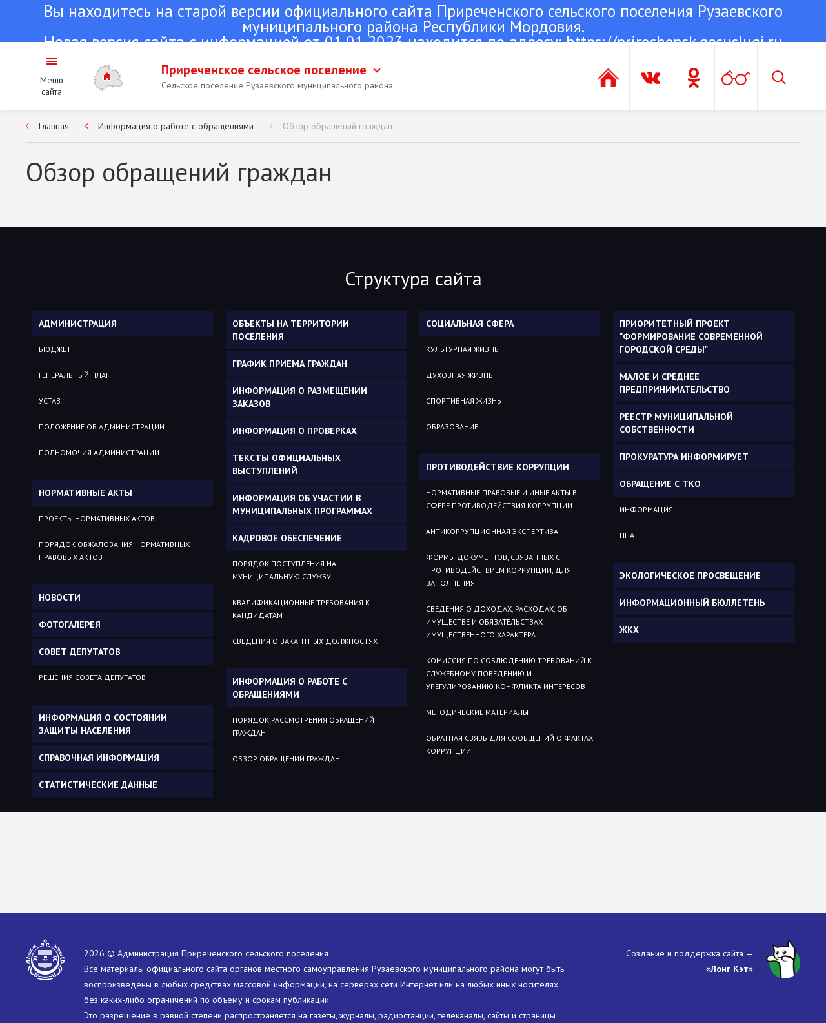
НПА (627, 535)
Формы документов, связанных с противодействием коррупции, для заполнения (498, 570)
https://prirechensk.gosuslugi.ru (674, 42)
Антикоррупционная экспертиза (492, 531)
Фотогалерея (70, 624)
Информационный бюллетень (692, 602)
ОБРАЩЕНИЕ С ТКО (660, 484)
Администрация (78, 323)
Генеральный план (75, 375)
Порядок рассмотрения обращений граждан (303, 726)
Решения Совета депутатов (92, 677)
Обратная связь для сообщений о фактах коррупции (509, 744)
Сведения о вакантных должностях (305, 641)
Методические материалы (477, 712)
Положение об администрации (102, 426)
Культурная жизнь (462, 349)
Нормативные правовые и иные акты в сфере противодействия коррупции (501, 499)
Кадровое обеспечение (287, 538)
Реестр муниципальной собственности (676, 423)
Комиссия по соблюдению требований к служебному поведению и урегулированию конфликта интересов (509, 673)
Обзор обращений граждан (337, 126)
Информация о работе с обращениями (176, 126)
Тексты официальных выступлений (286, 464)
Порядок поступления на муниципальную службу (284, 570)
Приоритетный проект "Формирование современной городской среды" (691, 336)
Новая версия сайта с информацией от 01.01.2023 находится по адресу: (413, 27)
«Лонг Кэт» (729, 969)
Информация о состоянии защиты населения (103, 724)
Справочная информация (99, 757)
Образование (452, 426)
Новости (60, 597)
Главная (54, 126)
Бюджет (55, 349)
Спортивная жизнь (463, 401)
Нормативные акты (85, 493)
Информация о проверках (294, 431)
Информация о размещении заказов (299, 397)
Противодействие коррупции (497, 467)
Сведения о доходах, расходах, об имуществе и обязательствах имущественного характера (496, 621)
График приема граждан (289, 363)
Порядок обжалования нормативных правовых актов (114, 550)
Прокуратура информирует (684, 456)
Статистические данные (98, 784)
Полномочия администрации (99, 452)
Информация (646, 509)
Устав (50, 401)
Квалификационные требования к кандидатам (301, 608)
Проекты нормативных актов (97, 518)
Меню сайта (51, 86)
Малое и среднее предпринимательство (675, 383)
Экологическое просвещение (690, 575)
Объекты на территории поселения (290, 330)
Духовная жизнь (459, 375)
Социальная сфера (470, 323)
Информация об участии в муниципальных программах (302, 504)
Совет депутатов (79, 651)
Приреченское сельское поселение (271, 70)
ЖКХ (629, 630)
